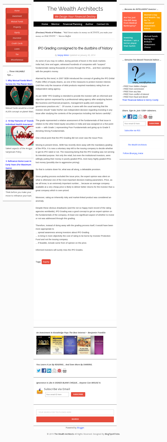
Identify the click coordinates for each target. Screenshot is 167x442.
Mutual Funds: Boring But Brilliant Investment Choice (151, 41)
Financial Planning (72, 24)
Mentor (55, 24)
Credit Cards (17, 43)
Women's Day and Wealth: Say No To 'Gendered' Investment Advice (152, 21)
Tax (17, 54)
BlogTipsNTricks (112, 434)
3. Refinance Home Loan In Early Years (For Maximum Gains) (18, 164)
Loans (17, 48)
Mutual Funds (17, 21)
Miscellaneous (17, 59)
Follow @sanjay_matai (133, 153)
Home (45, 24)
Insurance (17, 38)
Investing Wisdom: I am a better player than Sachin (131, 41)
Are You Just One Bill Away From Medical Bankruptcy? (130, 21)
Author (89, 24)
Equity (46, 261)
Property (17, 27)
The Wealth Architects (75, 8)
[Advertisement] (75, 292)
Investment (17, 16)
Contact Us (103, 24)
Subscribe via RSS (132, 130)
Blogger (80, 427)
